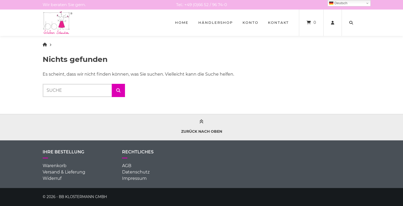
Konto (250, 22)
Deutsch (338, 3)
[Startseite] (58, 23)
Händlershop (215, 22)
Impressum (134, 178)
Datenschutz (136, 172)
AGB (126, 165)
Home (182, 22)
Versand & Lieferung (64, 172)
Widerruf (52, 178)
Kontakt (278, 22)
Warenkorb (54, 165)
